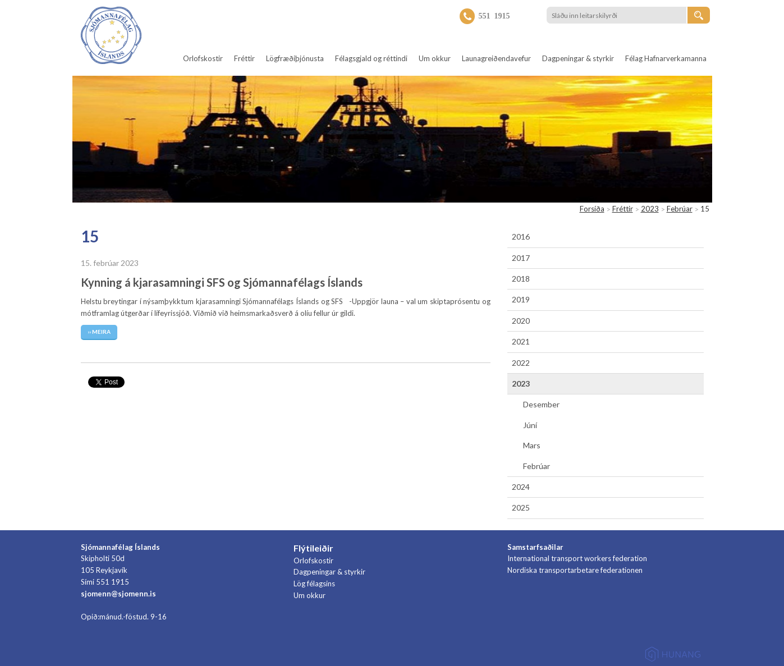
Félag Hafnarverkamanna (666, 58)
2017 (521, 258)
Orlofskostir (203, 58)
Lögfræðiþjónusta (295, 58)
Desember (541, 404)
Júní (530, 425)
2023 (650, 208)
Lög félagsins (314, 583)
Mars (531, 445)
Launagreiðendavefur (496, 58)
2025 (521, 507)
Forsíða (592, 208)
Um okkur (435, 58)
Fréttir (244, 58)
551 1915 (494, 15)
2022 (521, 363)
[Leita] (698, 15)
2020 (521, 320)
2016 (521, 236)
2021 (521, 341)
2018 (521, 278)
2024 (521, 487)
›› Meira (99, 331)
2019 (521, 299)
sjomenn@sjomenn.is (118, 593)
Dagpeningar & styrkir (578, 58)
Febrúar (680, 208)
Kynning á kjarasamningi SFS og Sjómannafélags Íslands (222, 282)
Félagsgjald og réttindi (371, 58)
